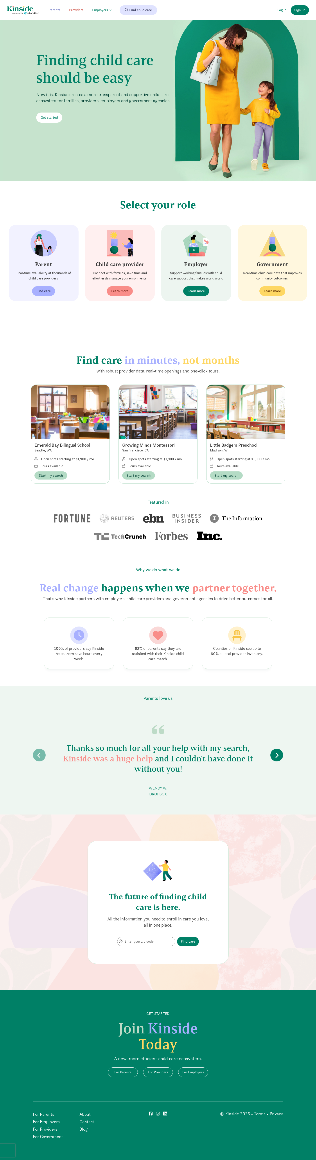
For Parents (122, 1072)
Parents (54, 10)
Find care (43, 291)
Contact (86, 1121)
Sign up (299, 10)
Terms (260, 1114)
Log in (281, 10)
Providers (76, 10)
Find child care (138, 10)
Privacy (276, 1114)
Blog (83, 1129)
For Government (48, 1136)
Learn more (119, 291)
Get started (49, 117)
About (85, 1114)
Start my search (51, 475)
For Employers (193, 1072)
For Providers (158, 1072)
